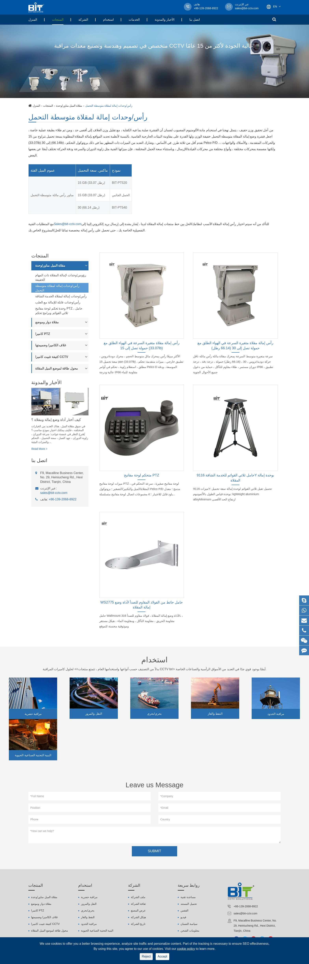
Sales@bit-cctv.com (67, 224)
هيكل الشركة (138, 918)
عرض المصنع (138, 911)
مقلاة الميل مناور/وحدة (69, 105)
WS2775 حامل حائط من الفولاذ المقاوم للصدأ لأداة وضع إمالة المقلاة (141, 604)
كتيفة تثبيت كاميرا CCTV (51, 357)
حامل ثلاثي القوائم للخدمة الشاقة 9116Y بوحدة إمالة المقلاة (235, 477)
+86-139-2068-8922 (62, 499)
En (275, 6)
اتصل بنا (194, 19)
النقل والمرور (93, 713)
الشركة (83, 19)
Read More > (39, 448)
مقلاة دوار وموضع (47, 322)
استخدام (108, 19)
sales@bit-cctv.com (247, 7)
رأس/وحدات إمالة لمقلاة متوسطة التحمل (108, 105)
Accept (162, 956)
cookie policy (186, 948)
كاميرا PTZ (42, 334)
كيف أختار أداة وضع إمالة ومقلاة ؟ (56, 420)
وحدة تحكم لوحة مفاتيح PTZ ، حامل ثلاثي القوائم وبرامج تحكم (58, 311)
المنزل (32, 19)
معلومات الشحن (190, 931)
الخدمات (134, 19)
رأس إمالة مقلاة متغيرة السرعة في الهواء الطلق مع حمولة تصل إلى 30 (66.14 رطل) (235, 345)
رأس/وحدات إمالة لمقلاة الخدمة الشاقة (61, 296)
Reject (146, 956)
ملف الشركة (138, 898)
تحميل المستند (189, 904)
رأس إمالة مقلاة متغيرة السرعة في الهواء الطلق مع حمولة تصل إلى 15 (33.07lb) (142, 345)
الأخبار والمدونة (164, 19)
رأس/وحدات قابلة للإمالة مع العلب (57, 302)
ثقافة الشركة (138, 904)
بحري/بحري (154, 713)
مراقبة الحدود (276, 713)
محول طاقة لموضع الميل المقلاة (56, 368)
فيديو (183, 918)
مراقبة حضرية (33, 713)
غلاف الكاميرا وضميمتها (50, 345)
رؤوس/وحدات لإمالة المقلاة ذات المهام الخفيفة (60, 277)
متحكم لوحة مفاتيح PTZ (141, 475)
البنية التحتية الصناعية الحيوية (33, 755)
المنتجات (57, 19)
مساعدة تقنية (188, 898)
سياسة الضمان (189, 924)
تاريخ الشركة (138, 924)
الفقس (184, 911)
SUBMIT (154, 852)
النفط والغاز (215, 713)
